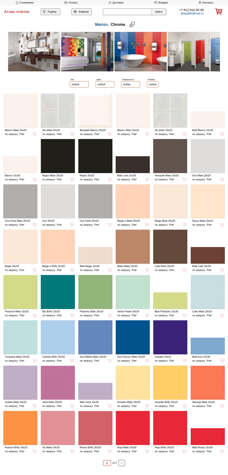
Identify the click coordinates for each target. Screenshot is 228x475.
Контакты (205, 2)
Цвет (99, 79)
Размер (151, 79)
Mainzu (101, 24)
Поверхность (128, 79)
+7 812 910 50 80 (191, 10)
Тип (72, 79)
